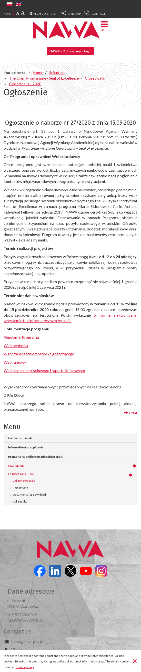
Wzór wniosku (16, 345)
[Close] (134, 660)
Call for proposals (20, 438)
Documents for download (29, 494)
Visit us (17, 649)
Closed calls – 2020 (22, 474)
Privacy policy (25, 667)
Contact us (17, 631)
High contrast (45, 13)
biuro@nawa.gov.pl (27, 641)
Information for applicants (26, 447)
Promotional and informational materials (35, 456)
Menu (104, 25)
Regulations (20, 488)
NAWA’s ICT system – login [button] (70, 51)
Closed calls (16, 466)
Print (130, 412)
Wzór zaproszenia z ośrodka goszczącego (39, 353)
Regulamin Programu (21, 337)
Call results (20, 501)
